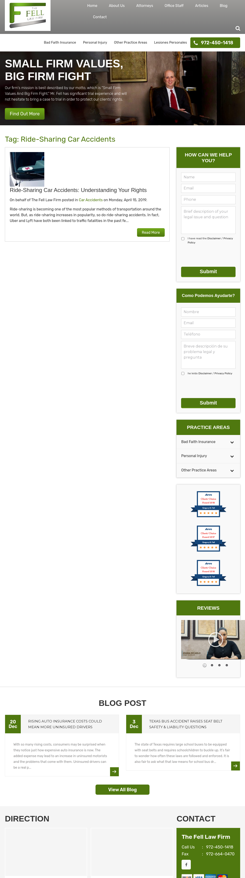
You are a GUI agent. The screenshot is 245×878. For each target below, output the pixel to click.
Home (92, 5)
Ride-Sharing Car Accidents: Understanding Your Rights (78, 190)
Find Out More (25, 114)
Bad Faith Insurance (60, 42)
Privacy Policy (223, 373)
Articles (201, 5)
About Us (117, 5)
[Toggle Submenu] (232, 442)
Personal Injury (95, 42)
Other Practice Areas (130, 42)
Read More (151, 232)
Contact (100, 17)
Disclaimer (214, 238)
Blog (223, 5)
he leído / (210, 373)
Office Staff (174, 5)
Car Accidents (91, 200)
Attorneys (144, 5)
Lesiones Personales (170, 42)
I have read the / (210, 240)
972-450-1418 (217, 42)
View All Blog (122, 789)
